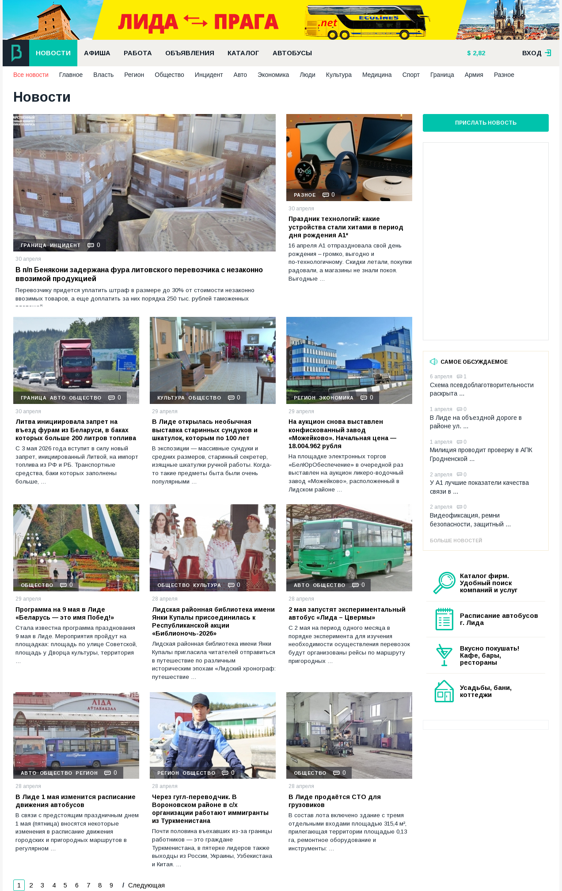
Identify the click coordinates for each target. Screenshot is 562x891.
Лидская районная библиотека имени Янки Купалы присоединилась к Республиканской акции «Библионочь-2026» (213, 621)
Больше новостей (456, 540)
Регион (134, 74)
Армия (474, 74)
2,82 (478, 53)
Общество (169, 74)
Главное (71, 74)
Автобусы (292, 53)
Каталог (243, 53)
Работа (138, 53)
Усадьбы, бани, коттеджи (486, 691)
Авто (240, 74)
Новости (53, 53)
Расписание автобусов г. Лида (499, 619)
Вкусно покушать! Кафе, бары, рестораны (490, 655)
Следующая (145, 885)
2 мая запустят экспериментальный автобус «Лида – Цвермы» (347, 613)
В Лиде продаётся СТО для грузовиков (335, 800)
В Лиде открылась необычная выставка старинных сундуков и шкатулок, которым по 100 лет (205, 429)
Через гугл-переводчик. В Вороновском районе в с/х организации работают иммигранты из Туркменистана (210, 809)
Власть (103, 74)
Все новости (31, 74)
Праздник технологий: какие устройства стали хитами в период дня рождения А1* (346, 226)
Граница (442, 74)
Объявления (189, 53)
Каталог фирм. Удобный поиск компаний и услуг (488, 583)
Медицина (377, 74)
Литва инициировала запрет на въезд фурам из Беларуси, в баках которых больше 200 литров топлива (75, 429)
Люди (307, 74)
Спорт (411, 74)
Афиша (97, 53)
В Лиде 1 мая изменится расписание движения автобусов (75, 800)
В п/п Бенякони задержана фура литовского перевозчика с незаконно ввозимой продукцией (139, 274)
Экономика (273, 74)
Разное (504, 74)
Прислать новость (485, 123)
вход (536, 53)
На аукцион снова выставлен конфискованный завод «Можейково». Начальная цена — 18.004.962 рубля (342, 433)
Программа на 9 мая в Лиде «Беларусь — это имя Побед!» (64, 613)
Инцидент (209, 74)
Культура (339, 74)
